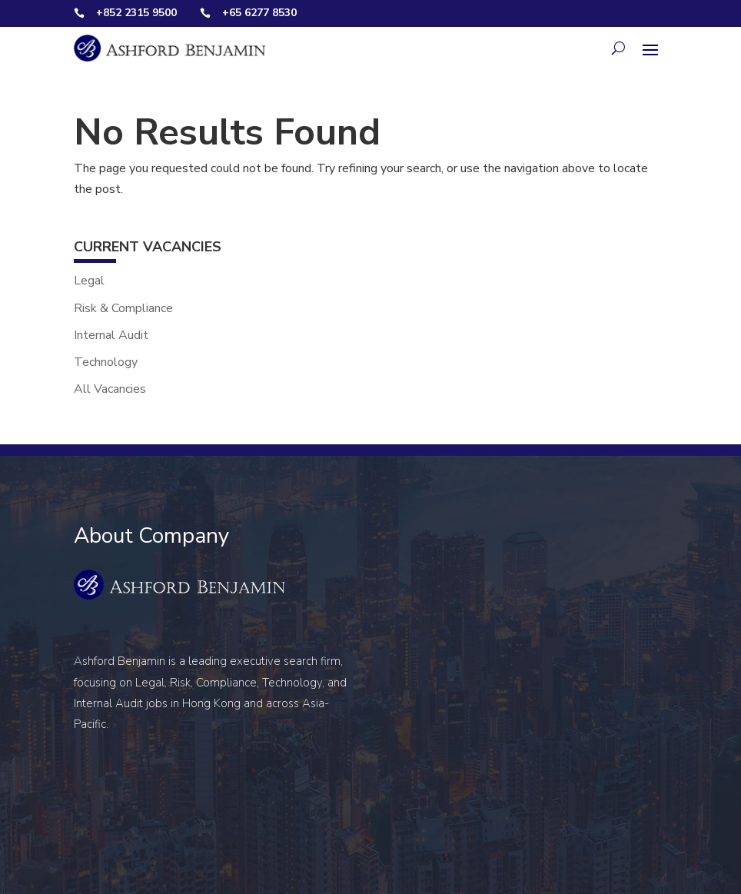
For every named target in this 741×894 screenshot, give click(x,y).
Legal (89, 280)
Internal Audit (111, 335)
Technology (106, 362)
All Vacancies (110, 389)
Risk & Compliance (123, 308)
